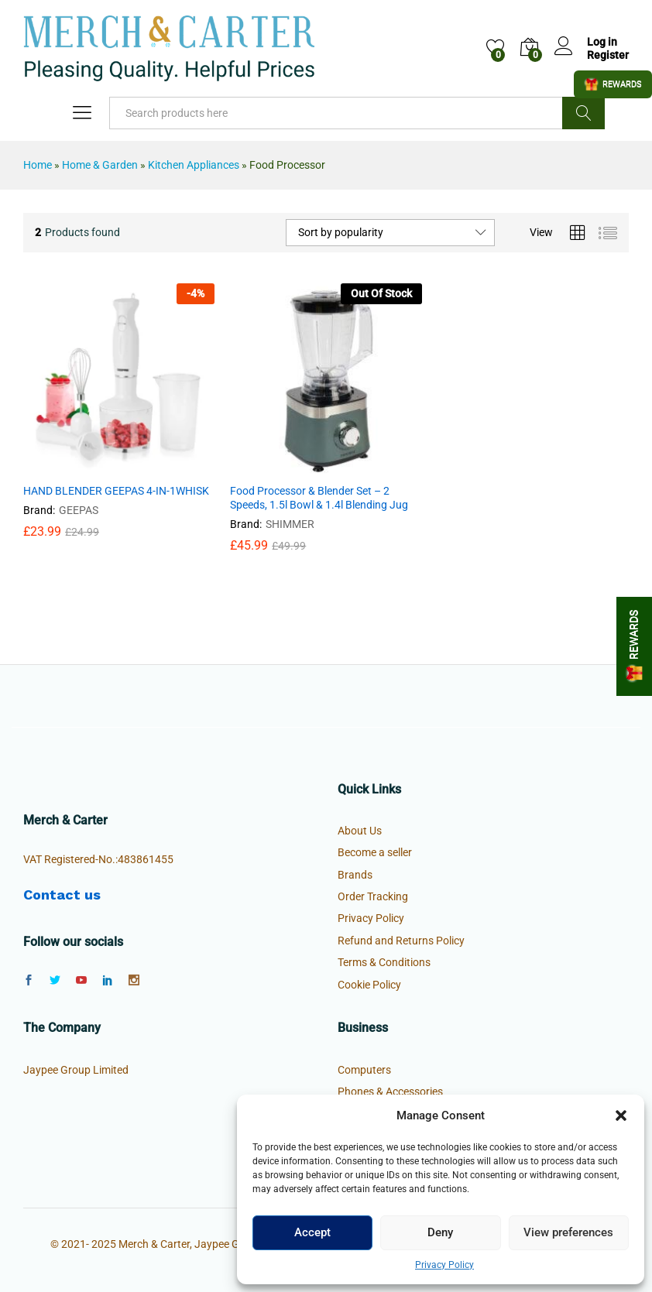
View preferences (568, 1232)
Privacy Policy (444, 1264)
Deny (440, 1232)
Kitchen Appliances (193, 165)
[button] (621, 1115)
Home (37, 165)
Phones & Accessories (390, 1091)
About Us (360, 830)
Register (608, 55)
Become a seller (375, 852)
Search (583, 113)
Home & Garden (100, 165)
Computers (364, 1070)
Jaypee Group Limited (76, 1070)
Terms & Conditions (384, 962)
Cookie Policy (369, 984)
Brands (355, 875)
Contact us (62, 894)
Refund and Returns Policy (401, 940)
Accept (312, 1232)
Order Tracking (373, 896)
